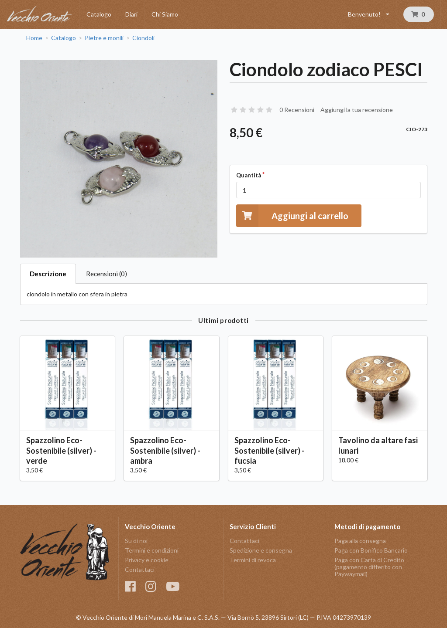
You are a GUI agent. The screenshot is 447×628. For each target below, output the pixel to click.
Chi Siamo (164, 14)
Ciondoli (143, 38)
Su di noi (136, 540)
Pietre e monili (104, 38)
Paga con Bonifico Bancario (371, 550)
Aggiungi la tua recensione (356, 109)
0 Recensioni (296, 109)
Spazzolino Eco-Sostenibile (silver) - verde (61, 450)
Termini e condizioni (152, 550)
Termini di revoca (253, 560)
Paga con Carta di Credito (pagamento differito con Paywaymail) (369, 566)
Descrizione (48, 274)
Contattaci (140, 569)
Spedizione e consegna (261, 550)
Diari (131, 14)
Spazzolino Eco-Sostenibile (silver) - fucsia (269, 450)
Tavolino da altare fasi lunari (378, 445)
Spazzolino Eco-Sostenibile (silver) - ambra (165, 450)
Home (34, 38)
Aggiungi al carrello (292, 215)
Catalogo (98, 14)
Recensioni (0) (106, 274)
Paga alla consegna (360, 540)
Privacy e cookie (146, 560)
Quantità (248, 175)
